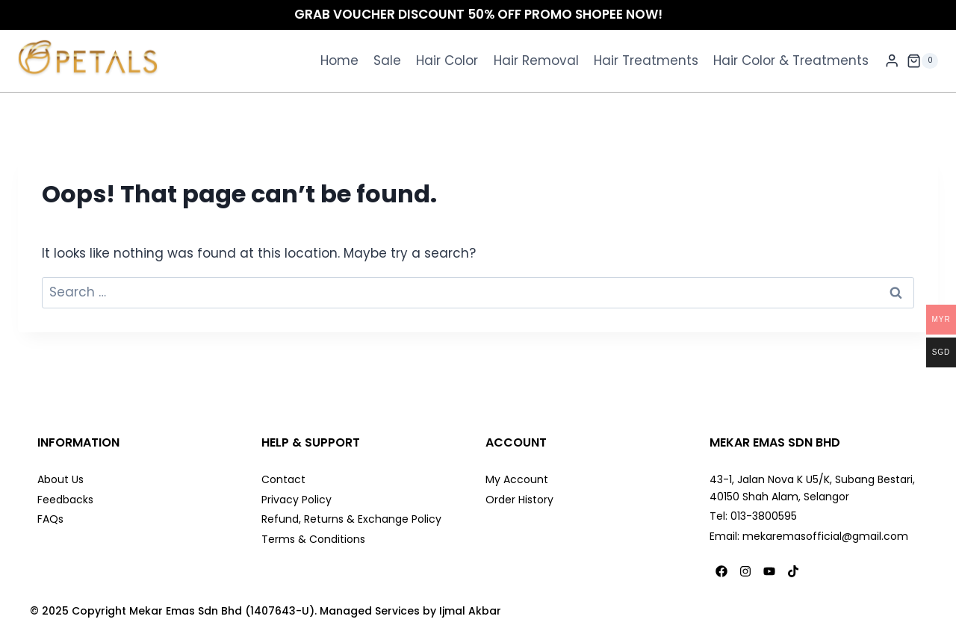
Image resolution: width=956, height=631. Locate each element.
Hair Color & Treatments (791, 60)
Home (339, 60)
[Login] (891, 61)
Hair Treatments (646, 60)
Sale (387, 60)
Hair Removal (536, 60)
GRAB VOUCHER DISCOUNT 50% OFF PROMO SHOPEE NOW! (478, 14)
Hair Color (447, 60)
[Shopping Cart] (922, 61)
